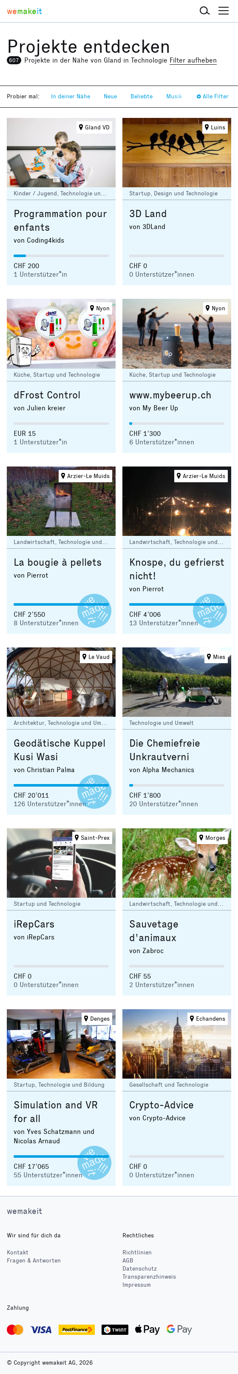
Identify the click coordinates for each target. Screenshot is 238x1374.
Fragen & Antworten (34, 1260)
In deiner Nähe (70, 96)
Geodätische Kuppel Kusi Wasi (59, 750)
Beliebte (141, 96)
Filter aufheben (193, 60)
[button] (204, 11)
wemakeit (24, 1211)
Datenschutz (139, 1268)
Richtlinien (137, 1252)
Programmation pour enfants (60, 220)
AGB (127, 1260)
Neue (110, 96)
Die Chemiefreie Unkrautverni (164, 750)
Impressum (136, 1284)
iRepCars (34, 924)
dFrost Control (47, 395)
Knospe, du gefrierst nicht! (176, 569)
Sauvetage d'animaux (153, 931)
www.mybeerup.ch (170, 395)
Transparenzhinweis (149, 1276)
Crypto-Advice (161, 1105)
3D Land (148, 213)
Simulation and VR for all (56, 1112)
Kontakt (17, 1252)
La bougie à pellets (58, 562)
